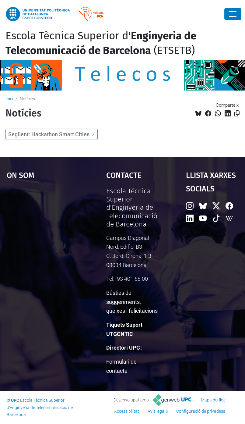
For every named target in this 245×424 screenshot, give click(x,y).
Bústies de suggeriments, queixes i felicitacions (132, 302)
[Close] (232, 14)
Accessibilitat (126, 411)
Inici (9, 98)
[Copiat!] (237, 113)
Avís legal (156, 411)
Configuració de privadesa (201, 411)
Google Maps (43, 232)
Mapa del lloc (213, 399)
